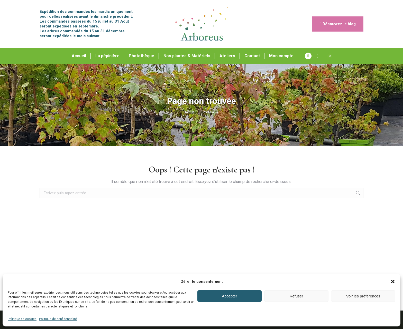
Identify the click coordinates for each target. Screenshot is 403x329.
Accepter (229, 296)
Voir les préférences (363, 296)
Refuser (296, 296)
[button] (392, 281)
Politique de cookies (22, 319)
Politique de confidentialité (58, 319)
